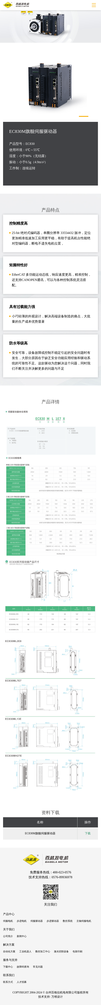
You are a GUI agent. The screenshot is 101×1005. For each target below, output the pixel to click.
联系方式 (8, 982)
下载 (88, 833)
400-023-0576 (62, 872)
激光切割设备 (61, 951)
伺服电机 (8, 921)
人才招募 (22, 982)
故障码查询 (23, 966)
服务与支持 (10, 959)
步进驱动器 (53, 921)
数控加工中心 (42, 951)
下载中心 (8, 966)
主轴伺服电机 (83, 921)
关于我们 (9, 929)
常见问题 (38, 966)
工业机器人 (25, 951)
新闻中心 (22, 936)
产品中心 (9, 914)
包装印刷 (77, 951)
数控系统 (68, 921)
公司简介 (8, 936)
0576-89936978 (62, 877)
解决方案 (9, 944)
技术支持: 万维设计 (50, 996)
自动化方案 (9, 951)
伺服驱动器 (36, 921)
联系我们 (9, 975)
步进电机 (22, 921)
